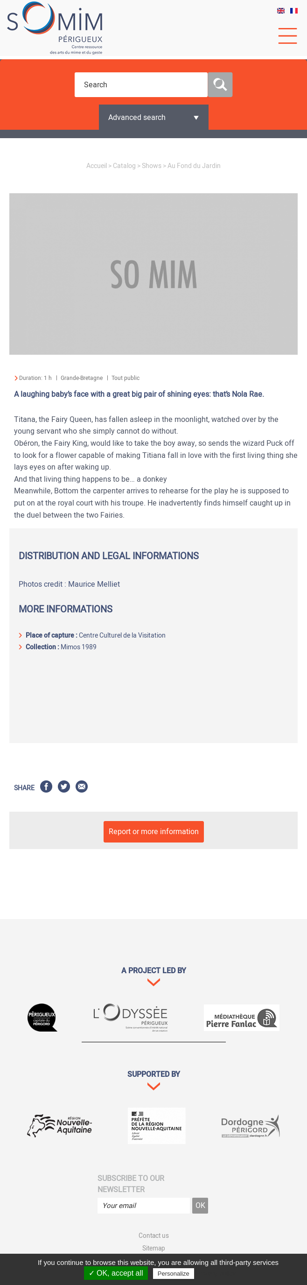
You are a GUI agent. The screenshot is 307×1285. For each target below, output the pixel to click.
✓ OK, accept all (116, 1273)
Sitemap (153, 1248)
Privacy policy (216, 1273)
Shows (151, 166)
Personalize (173, 1273)
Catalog (124, 166)
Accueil (96, 166)
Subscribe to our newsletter (131, 1184)
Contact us (154, 1236)
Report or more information (154, 831)
